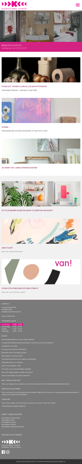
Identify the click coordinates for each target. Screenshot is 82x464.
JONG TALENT (7, 248)
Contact (6, 304)
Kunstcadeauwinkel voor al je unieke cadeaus (18, 339)
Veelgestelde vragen (12, 435)
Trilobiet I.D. (61, 461)
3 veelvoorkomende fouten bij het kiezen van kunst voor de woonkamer (27, 343)
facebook (14, 394)
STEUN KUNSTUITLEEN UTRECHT (14, 406)
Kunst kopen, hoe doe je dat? (12, 356)
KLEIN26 (5, 127)
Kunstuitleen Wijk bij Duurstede (13, 427)
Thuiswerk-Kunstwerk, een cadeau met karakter (19, 359)
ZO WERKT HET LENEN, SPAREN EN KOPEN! (19, 168)
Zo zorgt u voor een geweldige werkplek (16, 369)
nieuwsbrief (72, 392)
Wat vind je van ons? (11, 380)
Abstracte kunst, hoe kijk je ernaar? (14, 353)
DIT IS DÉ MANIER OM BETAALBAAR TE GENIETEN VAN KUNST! (27, 211)
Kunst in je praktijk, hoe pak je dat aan (15, 375)
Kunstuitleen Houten (9, 422)
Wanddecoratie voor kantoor (12, 362)
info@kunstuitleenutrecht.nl (11, 312)
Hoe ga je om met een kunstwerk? (14, 349)
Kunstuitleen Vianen (9, 424)
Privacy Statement (8, 316)
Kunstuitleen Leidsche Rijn (11, 418)
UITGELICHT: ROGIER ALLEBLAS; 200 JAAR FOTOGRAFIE (24, 87)
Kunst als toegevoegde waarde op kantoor (17, 372)
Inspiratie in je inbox (11, 389)
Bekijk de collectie (11, 45)
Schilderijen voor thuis (9, 346)
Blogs (4, 336)
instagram (23, 394)
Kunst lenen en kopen (12, 414)
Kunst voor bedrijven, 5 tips (11, 366)
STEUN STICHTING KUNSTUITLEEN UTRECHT (20, 288)
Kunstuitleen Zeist (8, 420)
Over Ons (6, 399)
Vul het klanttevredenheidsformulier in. (56, 384)
